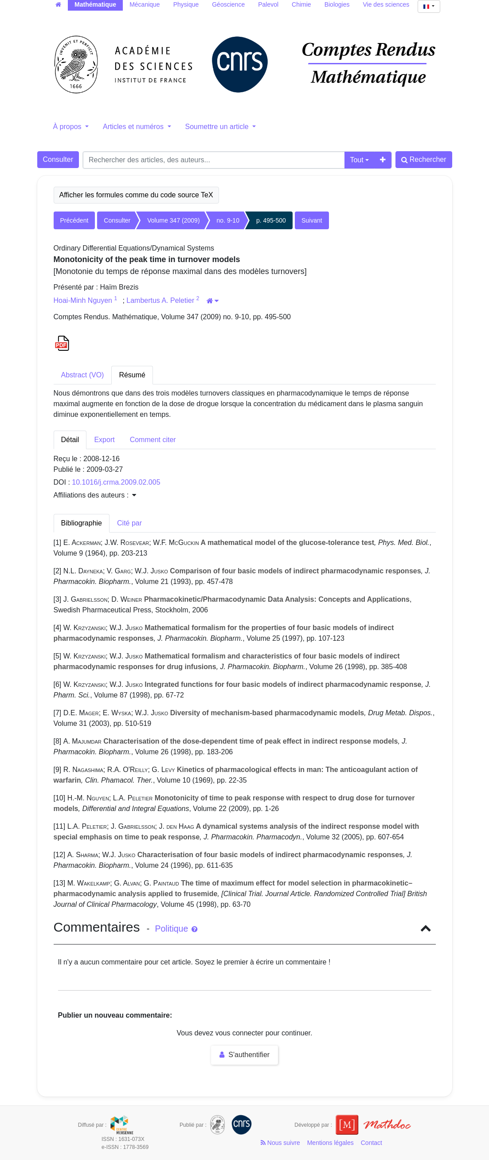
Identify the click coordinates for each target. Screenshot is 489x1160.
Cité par (129, 523)
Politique (176, 928)
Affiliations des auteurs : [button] (95, 495)
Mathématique (95, 4)
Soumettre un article (218, 126)
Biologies (337, 4)
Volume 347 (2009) (173, 220)
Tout (356, 160)
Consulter (58, 159)
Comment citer (153, 439)
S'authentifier (244, 1054)
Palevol (268, 4)
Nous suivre (280, 1142)
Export (104, 439)
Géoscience (228, 4)
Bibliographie (81, 523)
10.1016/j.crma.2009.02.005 (116, 482)
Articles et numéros (134, 126)
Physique (186, 4)
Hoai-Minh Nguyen (84, 300)
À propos (68, 126)
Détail (70, 439)
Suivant (311, 220)
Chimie (301, 4)
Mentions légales (330, 1142)
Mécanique (144, 4)
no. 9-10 (228, 220)
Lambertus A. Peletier (161, 300)
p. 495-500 (271, 220)
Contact (371, 1142)
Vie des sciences (386, 4)
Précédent (74, 220)
